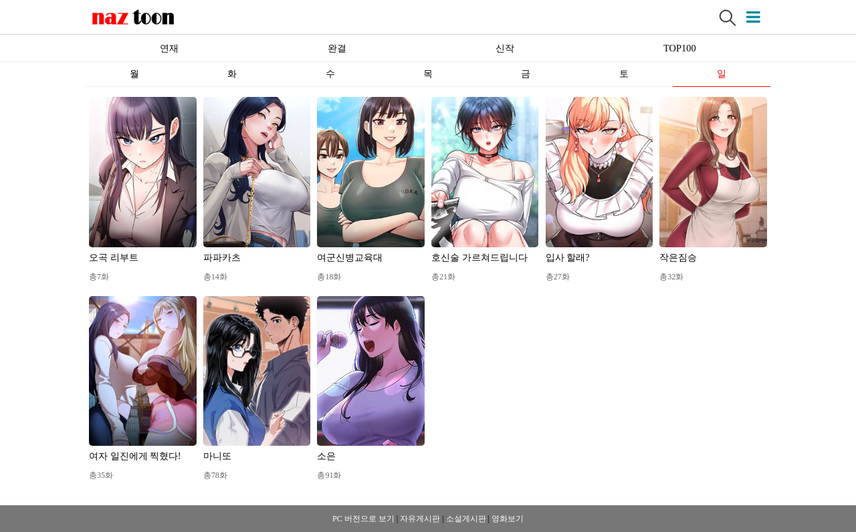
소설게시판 (466, 518)
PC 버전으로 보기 (363, 518)
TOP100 (679, 48)
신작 (505, 48)
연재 (169, 48)
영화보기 (508, 518)
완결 (337, 48)
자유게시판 (420, 518)
